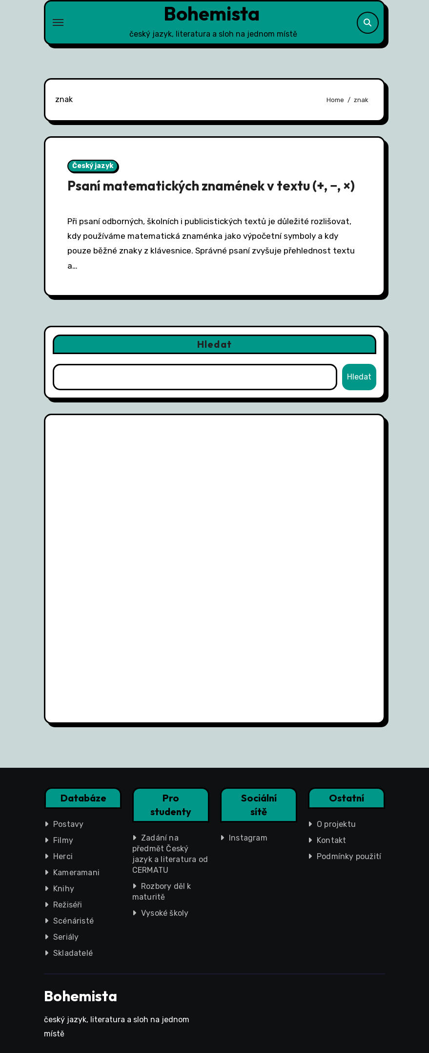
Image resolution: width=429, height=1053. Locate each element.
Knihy (63, 888)
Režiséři (67, 904)
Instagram (248, 837)
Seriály (66, 937)
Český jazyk (92, 166)
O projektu (336, 824)
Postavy (68, 824)
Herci (63, 856)
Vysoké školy (164, 913)
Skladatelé (73, 953)
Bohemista (211, 13)
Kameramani (76, 872)
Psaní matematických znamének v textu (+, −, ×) (211, 185)
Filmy (63, 840)
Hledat (214, 344)
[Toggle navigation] (58, 22)
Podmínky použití (349, 856)
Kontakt (331, 840)
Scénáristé (73, 921)
